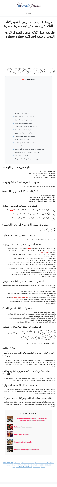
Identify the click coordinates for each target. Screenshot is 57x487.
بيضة (29, 248)
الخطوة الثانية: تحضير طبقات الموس (25, 136)
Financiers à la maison (21, 434)
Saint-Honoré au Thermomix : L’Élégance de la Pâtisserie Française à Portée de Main (32, 419)
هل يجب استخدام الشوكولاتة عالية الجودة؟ (27, 159)
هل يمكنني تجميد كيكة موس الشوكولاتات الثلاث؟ (28, 152)
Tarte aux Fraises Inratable (23, 427)
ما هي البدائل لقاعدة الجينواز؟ (23, 156)
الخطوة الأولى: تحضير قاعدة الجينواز (25, 133)
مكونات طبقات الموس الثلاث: (23, 123)
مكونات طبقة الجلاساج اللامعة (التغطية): (26, 126)
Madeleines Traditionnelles (23, 442)
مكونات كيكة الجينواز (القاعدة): (23, 120)
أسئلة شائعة (18, 146)
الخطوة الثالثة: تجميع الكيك (22, 139)
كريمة (11, 210)
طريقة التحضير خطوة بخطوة (23, 130)
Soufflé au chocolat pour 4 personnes (26, 449)
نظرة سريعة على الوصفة (22, 113)
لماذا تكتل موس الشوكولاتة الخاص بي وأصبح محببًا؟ (29, 149)
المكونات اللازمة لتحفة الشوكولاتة (24, 117)
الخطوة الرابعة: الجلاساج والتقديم (24, 143)
